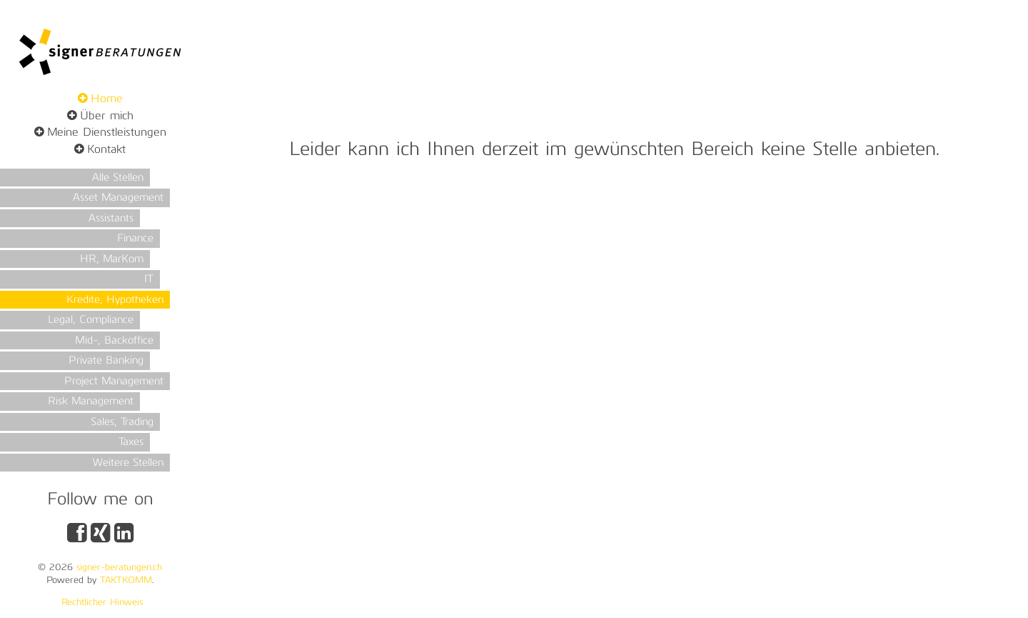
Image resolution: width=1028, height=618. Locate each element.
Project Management (113, 382)
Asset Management (118, 198)
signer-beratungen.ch (119, 567)
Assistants (111, 219)
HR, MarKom (111, 259)
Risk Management (90, 402)
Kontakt (106, 150)
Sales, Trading (122, 422)
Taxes (131, 442)
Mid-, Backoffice (114, 341)
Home (107, 99)
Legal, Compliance (90, 320)
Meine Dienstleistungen (106, 133)
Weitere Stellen (128, 463)
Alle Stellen (117, 178)
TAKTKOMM (126, 580)
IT (148, 279)
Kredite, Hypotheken (114, 300)
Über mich (106, 116)
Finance (135, 239)
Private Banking (106, 361)
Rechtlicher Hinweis (102, 602)
